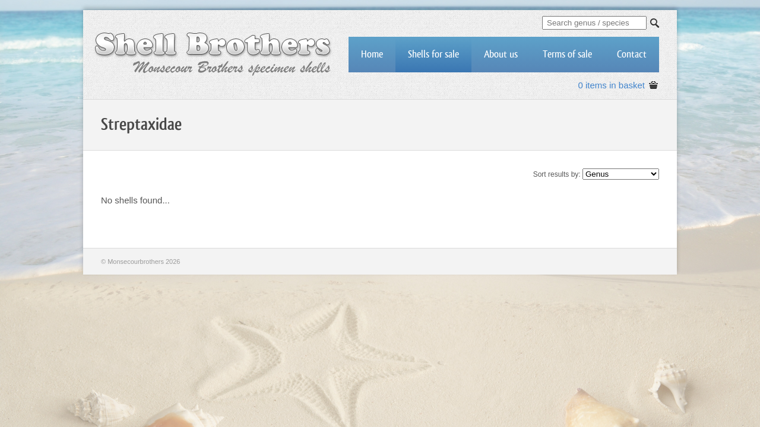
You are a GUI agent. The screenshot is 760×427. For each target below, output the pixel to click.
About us (501, 54)
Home (372, 54)
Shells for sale (433, 54)
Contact (632, 54)
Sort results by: (557, 174)
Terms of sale (567, 54)
